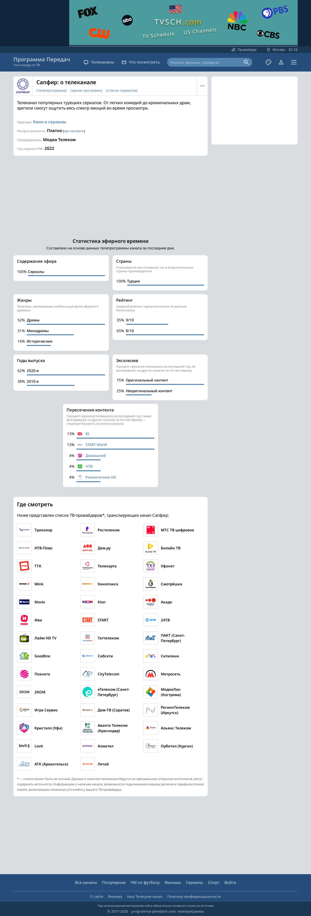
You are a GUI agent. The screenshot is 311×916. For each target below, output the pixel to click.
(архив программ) (86, 90)
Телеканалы (99, 62)
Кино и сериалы (49, 122)
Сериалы (194, 882)
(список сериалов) (122, 90)
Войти (230, 882)
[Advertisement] (110, 195)
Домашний (96, 455)
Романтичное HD (101, 477)
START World (96, 444)
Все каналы (86, 882)
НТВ (89, 466)
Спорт (214, 882)
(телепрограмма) (51, 90)
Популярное (114, 882)
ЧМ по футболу (145, 882)
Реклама (115, 896)
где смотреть (74, 131)
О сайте (96, 896)
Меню (202, 85)
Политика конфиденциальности (194, 896)
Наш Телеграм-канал (144, 896)
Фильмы (172, 882)
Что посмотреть (140, 62)
